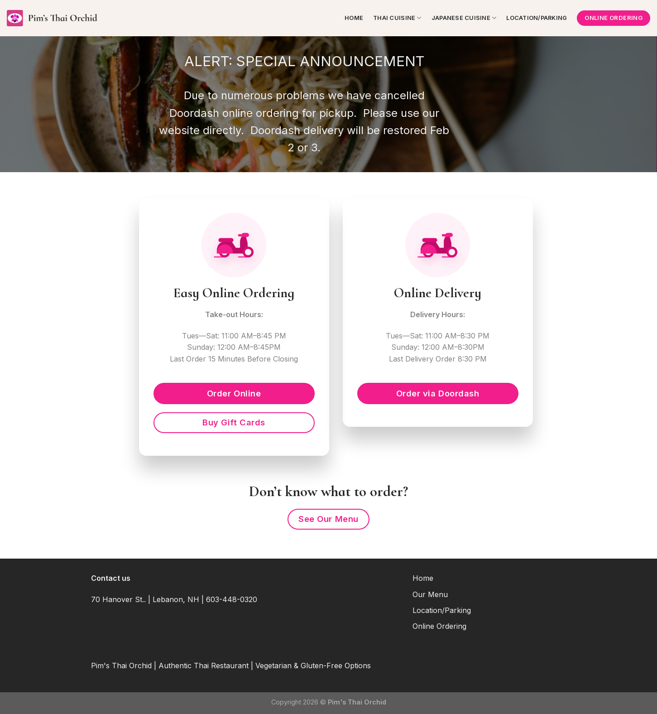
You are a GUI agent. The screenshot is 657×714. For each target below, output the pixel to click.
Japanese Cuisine (464, 18)
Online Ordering (439, 626)
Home (354, 17)
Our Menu (430, 594)
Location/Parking (536, 17)
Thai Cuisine (397, 18)
